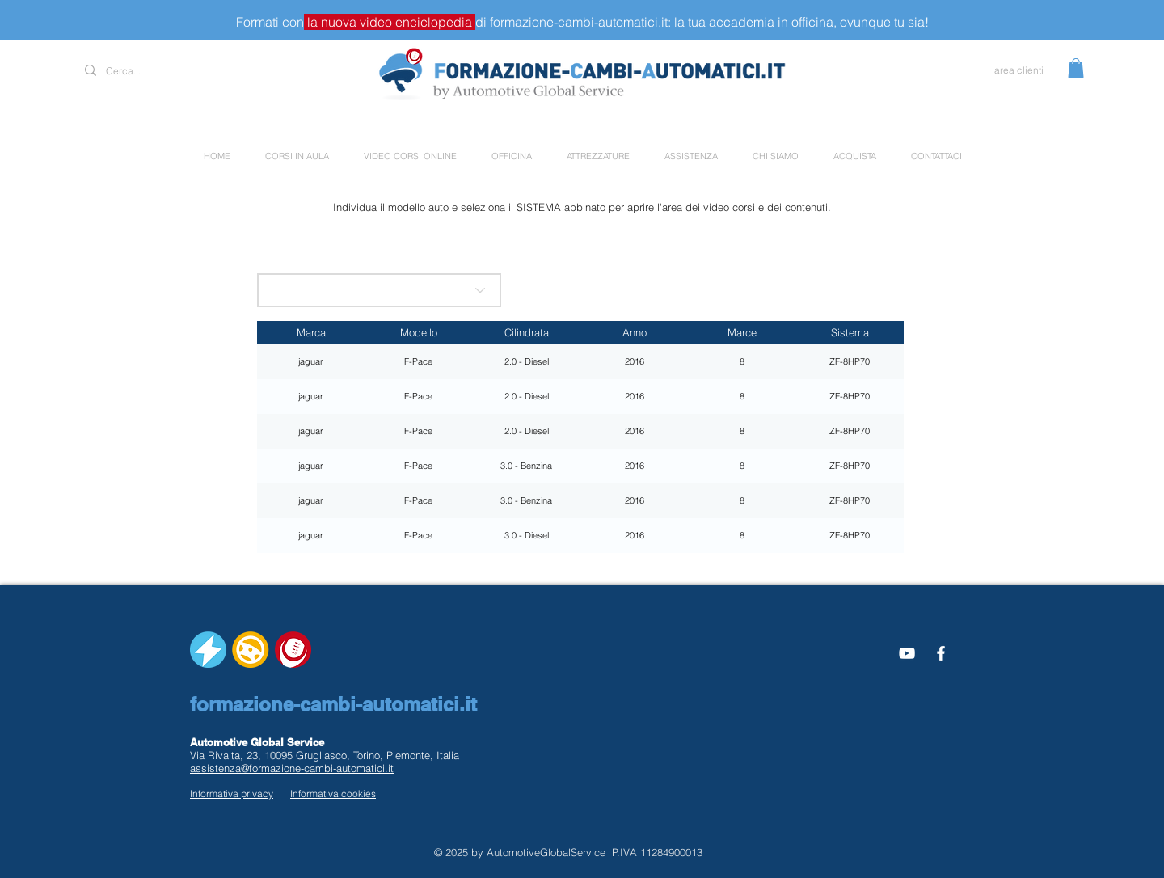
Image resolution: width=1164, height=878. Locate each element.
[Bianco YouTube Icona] (907, 653)
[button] (1076, 68)
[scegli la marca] (379, 290)
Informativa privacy (231, 793)
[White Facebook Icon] (941, 653)
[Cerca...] (153, 71)
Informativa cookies (333, 793)
